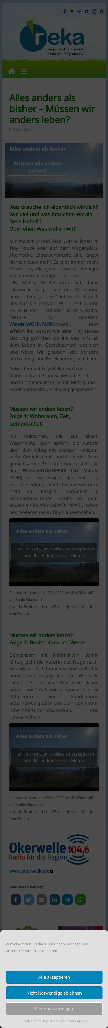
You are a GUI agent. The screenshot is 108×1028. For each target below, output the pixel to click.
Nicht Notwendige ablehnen (54, 993)
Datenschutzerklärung (69, 1020)
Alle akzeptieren (54, 977)
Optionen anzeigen (54, 1009)
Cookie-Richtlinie (35, 1020)
